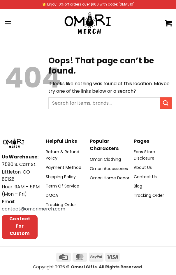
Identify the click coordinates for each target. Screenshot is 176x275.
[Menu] (7, 23)
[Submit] (166, 103)
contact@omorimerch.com (33, 209)
